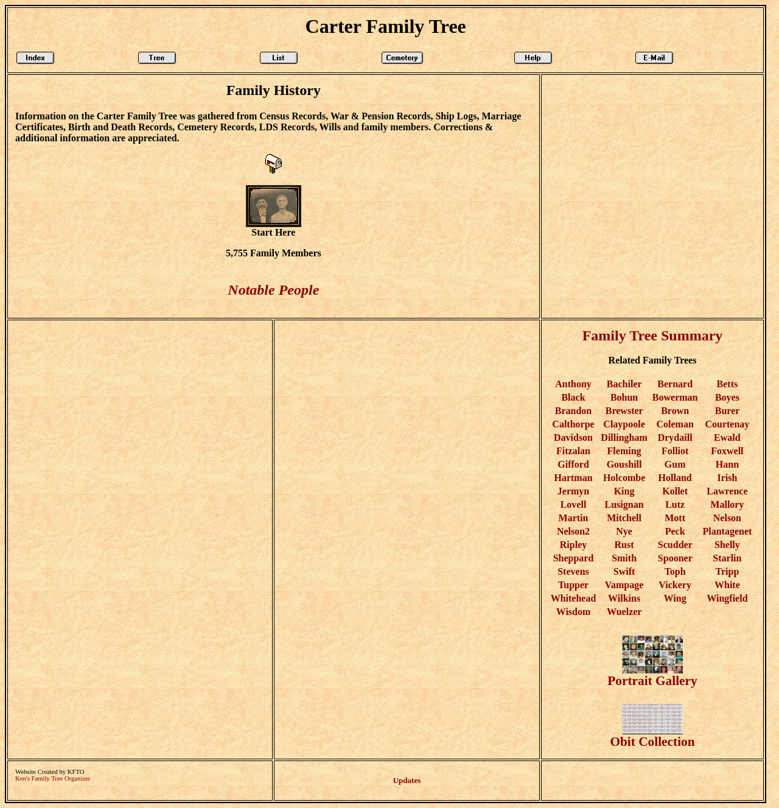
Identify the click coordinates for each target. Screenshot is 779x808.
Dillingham (624, 437)
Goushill (624, 464)
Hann (727, 464)
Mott (675, 518)
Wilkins (624, 598)
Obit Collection (652, 736)
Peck (675, 531)
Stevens (573, 571)
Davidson (573, 437)
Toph (675, 571)
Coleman (674, 424)
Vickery (674, 585)
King (624, 491)
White (727, 585)
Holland (675, 478)
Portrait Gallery (652, 675)
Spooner (675, 558)
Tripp (727, 571)
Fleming (624, 451)
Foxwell (727, 451)
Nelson (727, 518)
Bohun (624, 397)
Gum (675, 464)
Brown (675, 411)
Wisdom (573, 611)
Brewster (624, 411)
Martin (574, 518)
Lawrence (727, 491)
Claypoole (624, 424)
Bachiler (624, 384)
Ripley (573, 544)
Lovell (574, 504)
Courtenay (727, 424)
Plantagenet (727, 531)
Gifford (573, 464)
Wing (675, 598)
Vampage (624, 585)
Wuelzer (624, 611)
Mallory (727, 504)
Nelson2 (573, 531)
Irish (727, 478)
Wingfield (727, 598)
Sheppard (573, 558)
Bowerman (675, 397)
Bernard (675, 384)
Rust (624, 544)
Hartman (573, 478)
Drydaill (675, 437)
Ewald (727, 437)
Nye (624, 531)
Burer (727, 411)
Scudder (675, 544)
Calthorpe (573, 424)
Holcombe (624, 478)
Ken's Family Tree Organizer (52, 778)
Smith (624, 558)
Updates (407, 780)
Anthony (573, 384)
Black (573, 397)
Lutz (675, 504)
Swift (624, 571)
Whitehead (573, 598)
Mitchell (624, 518)
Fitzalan (573, 451)
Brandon (573, 411)
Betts (727, 384)
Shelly (727, 544)
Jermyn (573, 491)
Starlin (727, 558)
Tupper (573, 585)
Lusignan (624, 504)
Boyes (727, 397)
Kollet (675, 491)
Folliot (675, 451)
